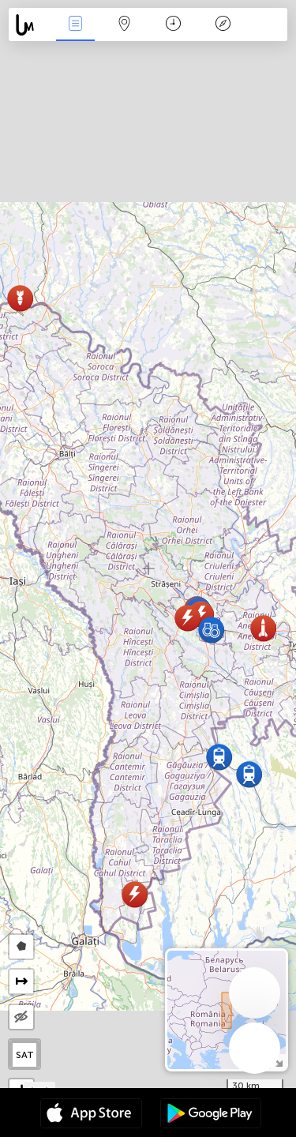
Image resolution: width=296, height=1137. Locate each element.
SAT (25, 1054)
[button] (219, 756)
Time (173, 25)
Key (222, 25)
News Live (75, 25)
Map (125, 25)
